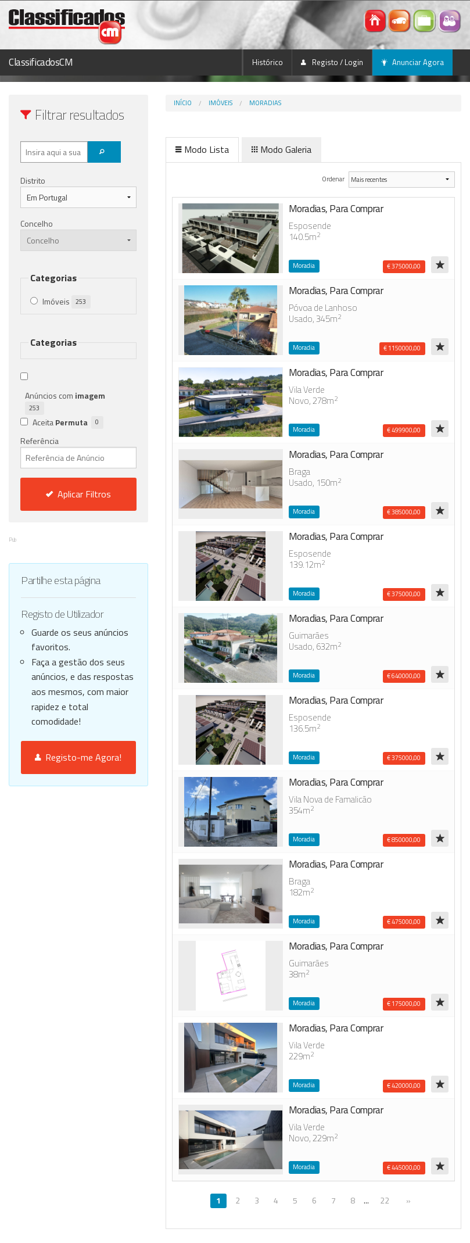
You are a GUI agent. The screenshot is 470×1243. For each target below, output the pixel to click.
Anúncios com (67, 402)
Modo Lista (202, 149)
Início (183, 103)
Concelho (36, 223)
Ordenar (334, 179)
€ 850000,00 (404, 839)
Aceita (68, 422)
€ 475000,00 (404, 921)
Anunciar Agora (412, 62)
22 (384, 1200)
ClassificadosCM (41, 62)
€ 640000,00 (404, 675)
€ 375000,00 (404, 266)
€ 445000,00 (404, 1167)
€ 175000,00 (404, 1003)
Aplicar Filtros (78, 494)
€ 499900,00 (404, 430)
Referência (78, 451)
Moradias (265, 103)
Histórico (267, 62)
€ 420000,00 (404, 1085)
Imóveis (220, 103)
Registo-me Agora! (78, 757)
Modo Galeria (281, 149)
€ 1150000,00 (402, 348)
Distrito (32, 180)
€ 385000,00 (404, 512)
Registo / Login (332, 62)
